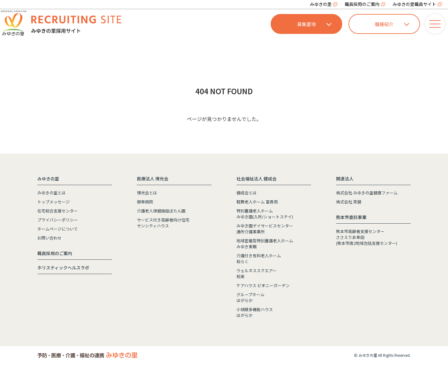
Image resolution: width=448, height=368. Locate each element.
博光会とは (147, 193)
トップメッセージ (53, 202)
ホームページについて (57, 229)
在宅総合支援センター (57, 211)
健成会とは (246, 193)
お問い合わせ (49, 238)
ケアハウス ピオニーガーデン (263, 285)
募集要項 (314, 24)
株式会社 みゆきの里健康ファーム (367, 193)
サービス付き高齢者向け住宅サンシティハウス (163, 223)
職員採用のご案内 (362, 4)
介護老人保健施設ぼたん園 (161, 211)
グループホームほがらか (250, 297)
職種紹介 (392, 24)
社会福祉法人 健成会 (256, 178)
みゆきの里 (321, 4)
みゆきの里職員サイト (414, 4)
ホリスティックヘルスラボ (63, 267)
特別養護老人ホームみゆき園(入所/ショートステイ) (264, 214)
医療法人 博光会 (152, 178)
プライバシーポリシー (57, 220)
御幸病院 (145, 202)
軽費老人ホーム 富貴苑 (257, 202)
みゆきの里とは (51, 193)
